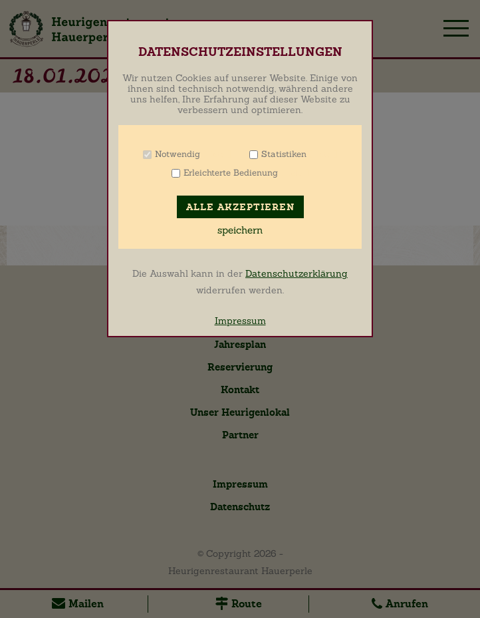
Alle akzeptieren (240, 207)
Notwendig (177, 154)
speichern (240, 230)
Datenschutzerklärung (296, 273)
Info (217, 154)
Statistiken (283, 154)
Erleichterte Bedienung (230, 172)
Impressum (240, 321)
